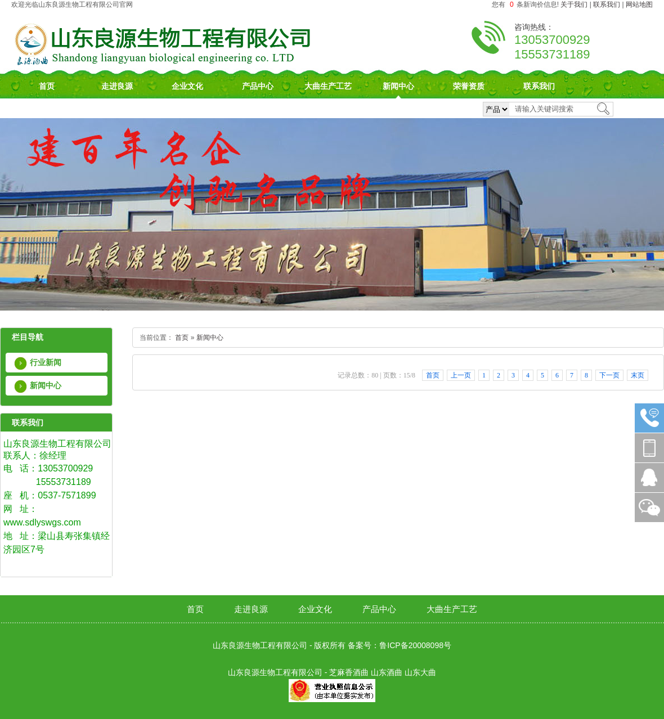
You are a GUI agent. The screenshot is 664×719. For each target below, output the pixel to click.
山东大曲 (420, 672)
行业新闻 (45, 362)
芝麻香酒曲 (349, 672)
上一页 (461, 375)
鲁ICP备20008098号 (415, 645)
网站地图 (639, 4)
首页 (47, 86)
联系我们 (606, 4)
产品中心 (257, 86)
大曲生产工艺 (328, 86)
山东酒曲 (386, 672)
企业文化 (187, 86)
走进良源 (117, 86)
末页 (637, 375)
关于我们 (573, 4)
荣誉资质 (468, 86)
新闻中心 (398, 86)
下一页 (609, 375)
